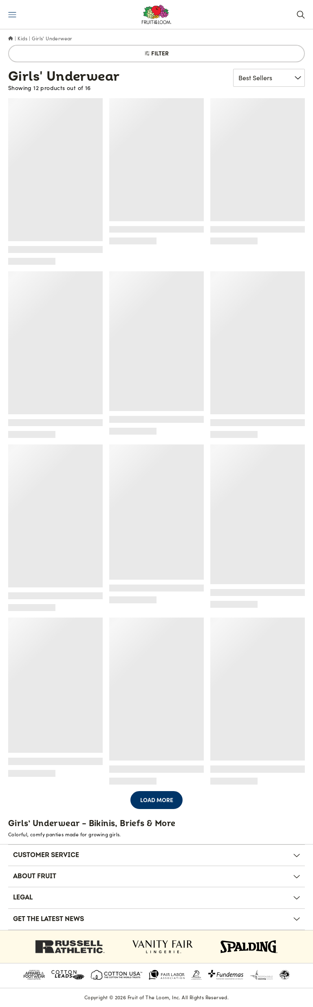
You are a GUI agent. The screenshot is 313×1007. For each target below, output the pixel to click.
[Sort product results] (269, 78)
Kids (22, 38)
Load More (156, 800)
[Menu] (12, 15)
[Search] (301, 15)
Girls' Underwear (52, 38)
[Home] (10, 39)
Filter (157, 53)
